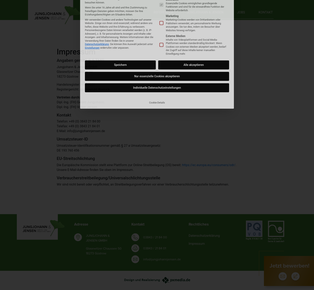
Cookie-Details (157, 66)
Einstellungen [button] (92, 11)
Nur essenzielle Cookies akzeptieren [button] (157, 39)
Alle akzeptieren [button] (193, 28)
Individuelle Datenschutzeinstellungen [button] (157, 51)
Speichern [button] (120, 28)
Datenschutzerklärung (97, 7)
